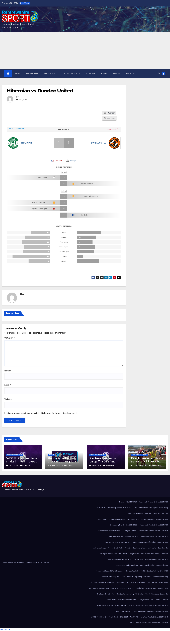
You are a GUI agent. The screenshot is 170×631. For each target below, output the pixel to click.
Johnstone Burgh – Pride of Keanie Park (107, 548)
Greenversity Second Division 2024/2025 (123, 536)
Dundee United (98, 143)
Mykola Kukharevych (39, 202)
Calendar (109, 112)
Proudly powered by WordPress (13, 562)
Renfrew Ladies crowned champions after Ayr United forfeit (63, 461)
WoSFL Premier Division (14, 455)
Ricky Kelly (26, 465)
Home (121, 502)
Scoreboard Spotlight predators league (154, 565)
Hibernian (26, 143)
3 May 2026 (55, 465)
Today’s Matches (162, 600)
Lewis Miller (42, 177)
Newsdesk (67, 465)
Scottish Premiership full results (102, 582)
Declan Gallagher (87, 184)
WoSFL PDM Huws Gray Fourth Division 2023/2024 (109, 617)
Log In (116, 74)
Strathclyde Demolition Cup (146, 588)
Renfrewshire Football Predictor (126, 565)
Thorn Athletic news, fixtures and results (121, 600)
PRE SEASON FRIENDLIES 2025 (119, 559)
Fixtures (90, 74)
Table (104, 74)
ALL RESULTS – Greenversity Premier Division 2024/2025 (116, 508)
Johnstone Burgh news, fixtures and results (140, 548)
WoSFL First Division (122, 611)
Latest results (71, 74)
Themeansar (44, 562)
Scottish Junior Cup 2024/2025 (113, 577)
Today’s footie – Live (146, 600)
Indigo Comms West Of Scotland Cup (117, 542)
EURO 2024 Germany (135, 513)
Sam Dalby (84, 215)
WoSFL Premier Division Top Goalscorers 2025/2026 (149, 623)
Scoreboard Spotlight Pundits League (110, 571)
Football (50, 74)
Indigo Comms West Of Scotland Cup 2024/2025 (150, 542)
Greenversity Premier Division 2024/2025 (153, 531)
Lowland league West (131, 554)
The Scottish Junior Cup (105, 594)
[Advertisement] (85, 50)
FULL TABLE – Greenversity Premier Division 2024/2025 (118, 519)
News (18, 74)
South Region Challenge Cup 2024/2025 (103, 588)
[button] (159, 73)
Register (130, 74)
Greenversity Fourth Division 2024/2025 (153, 525)
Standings (109, 118)
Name (7, 371)
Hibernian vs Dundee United (40, 91)
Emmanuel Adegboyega (89, 196)
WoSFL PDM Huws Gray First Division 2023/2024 (150, 611)
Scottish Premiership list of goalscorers (131, 582)
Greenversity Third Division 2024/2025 (154, 536)
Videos (131, 605)
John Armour (152, 465)
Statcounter (5, 629)
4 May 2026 (14, 465)
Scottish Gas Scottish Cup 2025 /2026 (154, 571)
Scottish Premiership (160, 577)
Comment (9, 338)
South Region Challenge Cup (158, 582)
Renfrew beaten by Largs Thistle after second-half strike (102, 461)
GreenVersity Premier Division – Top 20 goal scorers (117, 531)
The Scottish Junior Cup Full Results (130, 594)
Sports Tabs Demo (126, 588)
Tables (160, 588)
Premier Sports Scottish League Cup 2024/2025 (151, 559)
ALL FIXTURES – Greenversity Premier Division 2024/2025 (147, 502)
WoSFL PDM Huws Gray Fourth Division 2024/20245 (149, 617)
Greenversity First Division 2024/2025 (154, 519)
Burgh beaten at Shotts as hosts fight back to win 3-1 (147, 461)
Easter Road (111, 129)
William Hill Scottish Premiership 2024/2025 (152, 605)
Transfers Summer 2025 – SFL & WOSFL (111, 605)
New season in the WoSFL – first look (154, 554)
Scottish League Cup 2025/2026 (139, 577)
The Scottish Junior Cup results (156, 594)
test (166, 588)
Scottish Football (132, 571)
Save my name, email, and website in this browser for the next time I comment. (42, 413)
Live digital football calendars (110, 554)
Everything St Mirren (152, 513)
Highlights (32, 74)
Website (8, 399)
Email (7, 385)
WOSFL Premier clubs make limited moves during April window (21, 461)
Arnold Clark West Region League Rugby (153, 508)
